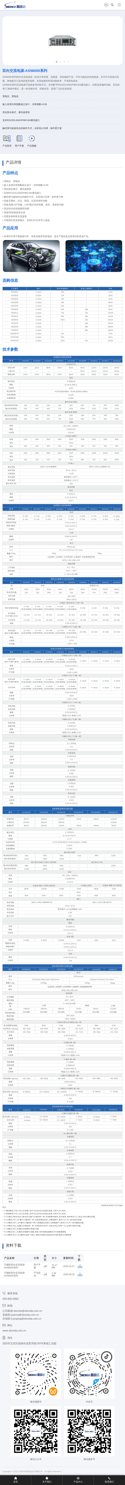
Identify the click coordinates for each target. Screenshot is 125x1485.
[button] (56, 62)
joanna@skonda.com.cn (25, 1314)
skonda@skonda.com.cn (28, 1311)
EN (106, 5)
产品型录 (7, 141)
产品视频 (31, 141)
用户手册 (19, 141)
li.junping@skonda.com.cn (26, 1318)
